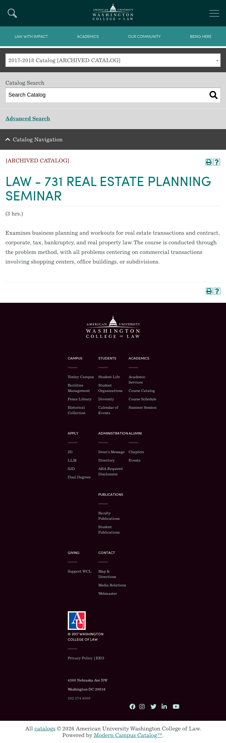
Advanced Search (27, 118)
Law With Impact (31, 36)
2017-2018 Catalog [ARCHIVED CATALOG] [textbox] (64, 60)
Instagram (142, 706)
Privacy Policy (80, 658)
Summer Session (142, 407)
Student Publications (109, 529)
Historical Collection (76, 410)
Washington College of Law (113, 327)
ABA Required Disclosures (110, 471)
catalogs (44, 728)
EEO (100, 658)
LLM (72, 460)
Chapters (136, 452)
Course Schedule (142, 399)
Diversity (106, 399)
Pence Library (80, 399)
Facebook (132, 706)
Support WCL (79, 571)
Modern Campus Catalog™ (128, 735)
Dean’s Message (111, 452)
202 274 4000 (79, 698)
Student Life (109, 377)
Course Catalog (142, 391)
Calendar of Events (108, 410)
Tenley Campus (81, 377)
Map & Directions (107, 574)
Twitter (153, 706)
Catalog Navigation (38, 139)
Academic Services (137, 379)
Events (134, 460)
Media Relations (112, 585)
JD (70, 452)
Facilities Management (79, 388)
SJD (71, 469)
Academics (88, 36)
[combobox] (113, 60)
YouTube (175, 706)
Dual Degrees (79, 477)
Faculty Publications (109, 516)
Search (12, 13)
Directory (106, 460)
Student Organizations (110, 388)
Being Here (200, 36)
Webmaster (107, 593)
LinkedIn (164, 706)
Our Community (144, 36)
